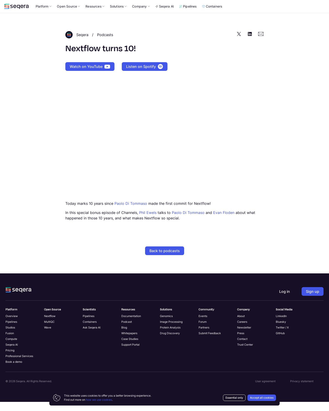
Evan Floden (223, 221)
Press (240, 342)
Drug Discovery (170, 342)
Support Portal (130, 353)
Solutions (118, 15)
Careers (242, 331)
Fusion (9, 342)
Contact (242, 348)
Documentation (131, 325)
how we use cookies (99, 399)
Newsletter (244, 336)
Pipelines (188, 15)
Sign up (312, 300)
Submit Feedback (210, 342)
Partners (204, 336)
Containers (212, 15)
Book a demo (13, 371)
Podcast (126, 331)
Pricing (9, 359)
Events (203, 325)
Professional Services (19, 365)
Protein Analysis (170, 336)
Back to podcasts (164, 260)
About (241, 325)
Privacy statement (301, 390)
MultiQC (49, 331)
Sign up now (221, 5)
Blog (124, 336)
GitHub (280, 342)
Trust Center (245, 353)
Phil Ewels (148, 221)
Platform (43, 15)
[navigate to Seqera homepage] (16, 15)
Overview (11, 325)
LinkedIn (281, 325)
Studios (10, 336)
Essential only (234, 397)
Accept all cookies (261, 397)
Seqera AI (164, 15)
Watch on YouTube (90, 75)
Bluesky (281, 331)
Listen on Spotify (144, 75)
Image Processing (171, 331)
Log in (296, 15)
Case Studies (129, 348)
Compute (11, 348)
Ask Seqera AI (92, 336)
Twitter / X (282, 336)
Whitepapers (129, 342)
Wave (47, 336)
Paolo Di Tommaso (130, 212)
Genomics (166, 325)
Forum (203, 331)
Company (141, 15)
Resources (94, 15)
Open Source (68, 15)
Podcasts (105, 44)
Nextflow (50, 325)
